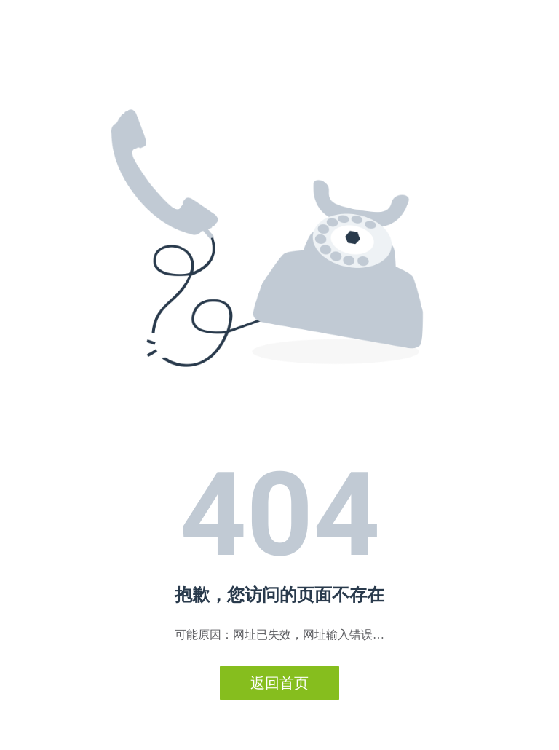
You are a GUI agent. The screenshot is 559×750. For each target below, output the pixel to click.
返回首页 (279, 683)
